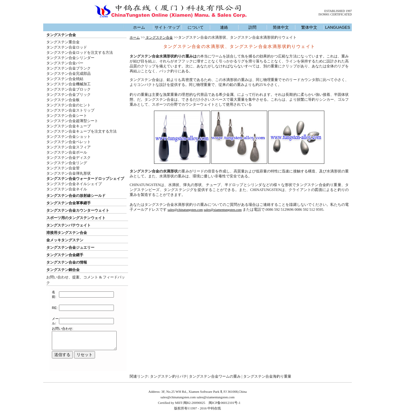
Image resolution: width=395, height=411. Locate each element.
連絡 (224, 27)
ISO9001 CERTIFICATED (335, 14)
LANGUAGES (337, 27)
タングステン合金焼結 (64, 79)
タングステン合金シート (66, 115)
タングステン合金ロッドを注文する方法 (79, 52)
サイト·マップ (167, 27)
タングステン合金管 (63, 168)
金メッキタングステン (64, 240)
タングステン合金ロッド (66, 47)
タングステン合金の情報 (66, 262)
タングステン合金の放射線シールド (76, 195)
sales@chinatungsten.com (185, 209)
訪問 (252, 27)
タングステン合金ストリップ (70, 110)
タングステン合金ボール (66, 152)
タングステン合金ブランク (68, 68)
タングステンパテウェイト (68, 225)
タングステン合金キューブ (68, 126)
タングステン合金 (61, 35)
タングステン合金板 (63, 100)
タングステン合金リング (66, 163)
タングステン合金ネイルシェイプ (74, 184)
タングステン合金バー (64, 63)
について (196, 27)
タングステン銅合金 (63, 270)
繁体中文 (309, 27)
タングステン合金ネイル (66, 189)
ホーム (139, 27)
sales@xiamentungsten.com (223, 209)
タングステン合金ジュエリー (70, 247)
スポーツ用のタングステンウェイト (76, 218)
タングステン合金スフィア (68, 147)
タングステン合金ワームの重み (215, 376)
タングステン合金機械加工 (68, 84)
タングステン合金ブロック (68, 89)
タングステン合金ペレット (68, 142)
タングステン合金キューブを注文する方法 (81, 131)
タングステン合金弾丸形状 (68, 173)
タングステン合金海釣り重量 (267, 376)
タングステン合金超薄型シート (72, 121)
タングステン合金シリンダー (70, 58)
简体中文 (281, 27)
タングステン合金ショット (68, 136)
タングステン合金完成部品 (68, 73)
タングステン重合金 (63, 42)
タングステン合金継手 (64, 255)
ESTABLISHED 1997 (338, 11)
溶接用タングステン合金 (66, 233)
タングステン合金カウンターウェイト (77, 210)
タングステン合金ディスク (68, 157)
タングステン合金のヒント (68, 105)
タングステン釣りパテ (168, 376)
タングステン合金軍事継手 (68, 203)
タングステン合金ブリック (68, 94)
